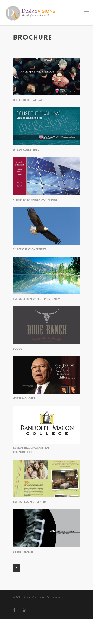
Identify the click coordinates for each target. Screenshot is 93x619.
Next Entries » (16, 568)
